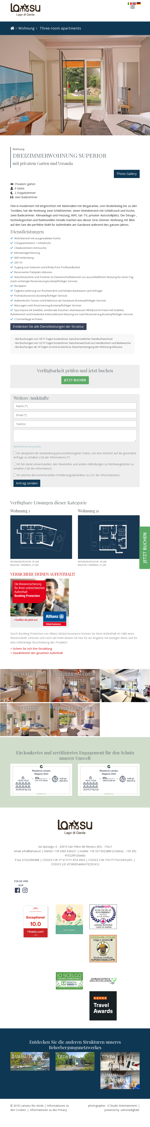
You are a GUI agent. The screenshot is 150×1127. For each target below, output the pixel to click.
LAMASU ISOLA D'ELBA (114, 1077)
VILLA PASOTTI (71, 1056)
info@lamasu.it (31, 851)
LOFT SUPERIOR (25, 674)
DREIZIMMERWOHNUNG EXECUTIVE (75, 677)
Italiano (130, 3)
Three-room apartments (60, 28)
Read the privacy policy (27, 446)
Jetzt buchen (75, 380)
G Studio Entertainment (122, 1105)
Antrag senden (27, 483)
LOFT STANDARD (125, 674)
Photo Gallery (127, 174)
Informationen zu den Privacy (48, 1110)
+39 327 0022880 (100, 851)
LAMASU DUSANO (28, 1056)
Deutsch (139, 4)
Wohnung (26, 28)
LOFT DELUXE (25, 708)
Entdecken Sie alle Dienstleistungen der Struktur (48, 326)
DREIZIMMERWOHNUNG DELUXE (75, 711)
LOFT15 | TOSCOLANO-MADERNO (115, 1061)
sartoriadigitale (130, 1110)
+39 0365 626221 (65, 851)
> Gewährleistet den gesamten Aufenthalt (36, 653)
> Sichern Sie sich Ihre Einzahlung (31, 648)
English (134, 3)
